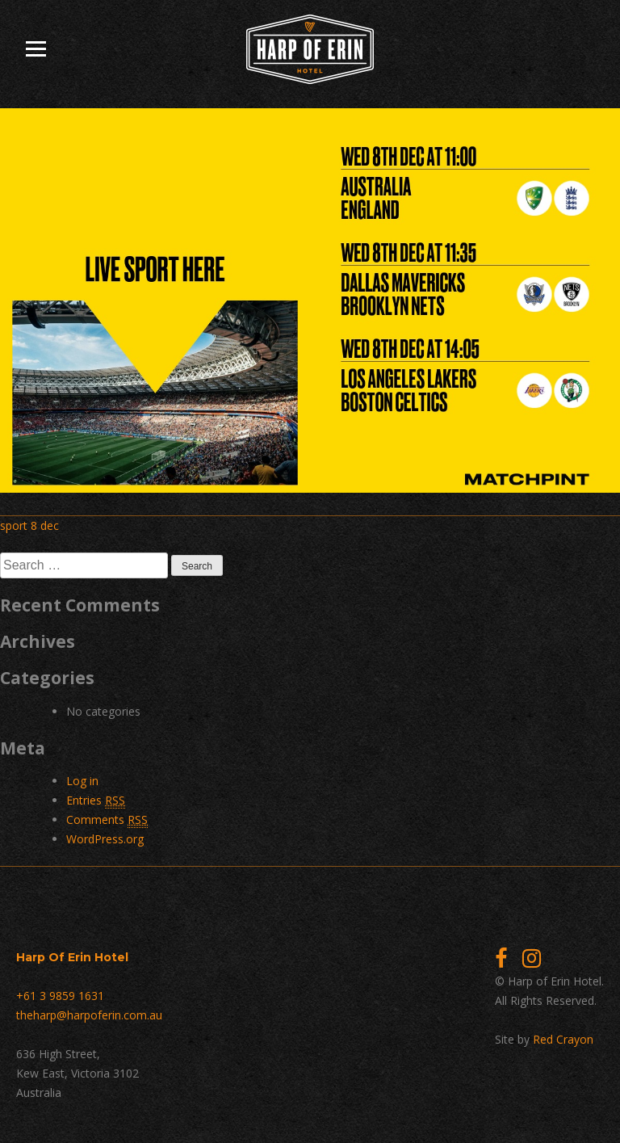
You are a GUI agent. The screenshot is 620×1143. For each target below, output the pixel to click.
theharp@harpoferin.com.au (89, 1015)
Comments (107, 820)
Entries (95, 800)
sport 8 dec (29, 525)
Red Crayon (563, 1039)
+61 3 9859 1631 (60, 995)
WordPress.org (105, 839)
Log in (82, 780)
